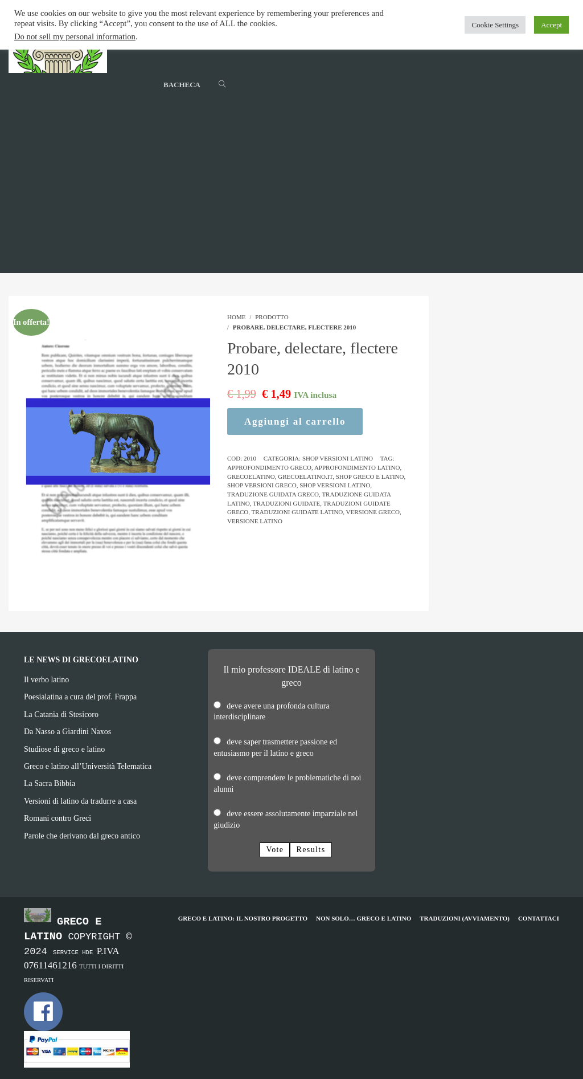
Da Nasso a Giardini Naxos (67, 731)
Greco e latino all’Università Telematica (87, 766)
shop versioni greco (262, 485)
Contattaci (538, 918)
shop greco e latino (370, 476)
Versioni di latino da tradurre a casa (80, 801)
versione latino (254, 521)
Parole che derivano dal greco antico (82, 836)
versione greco (373, 511)
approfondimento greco (269, 467)
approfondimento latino (357, 467)
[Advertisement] (291, 193)
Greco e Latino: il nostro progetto (242, 918)
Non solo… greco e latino (363, 918)
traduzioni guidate (286, 503)
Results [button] (310, 849)
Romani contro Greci (57, 818)
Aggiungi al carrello (295, 421)
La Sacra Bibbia (49, 783)
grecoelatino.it (305, 476)
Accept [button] (551, 25)
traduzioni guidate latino (297, 511)
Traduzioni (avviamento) (465, 918)
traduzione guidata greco (273, 494)
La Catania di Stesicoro (61, 714)
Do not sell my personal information (75, 36)
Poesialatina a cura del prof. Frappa (80, 697)
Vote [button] (275, 849)
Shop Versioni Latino (337, 458)
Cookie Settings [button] (495, 25)
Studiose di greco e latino (64, 749)
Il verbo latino (46, 679)
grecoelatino (251, 476)
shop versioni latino (334, 485)
